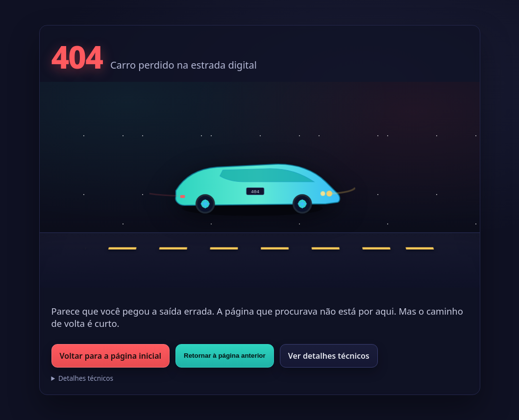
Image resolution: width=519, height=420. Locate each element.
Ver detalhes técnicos (329, 355)
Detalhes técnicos (85, 378)
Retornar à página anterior (225, 355)
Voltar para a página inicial (111, 355)
